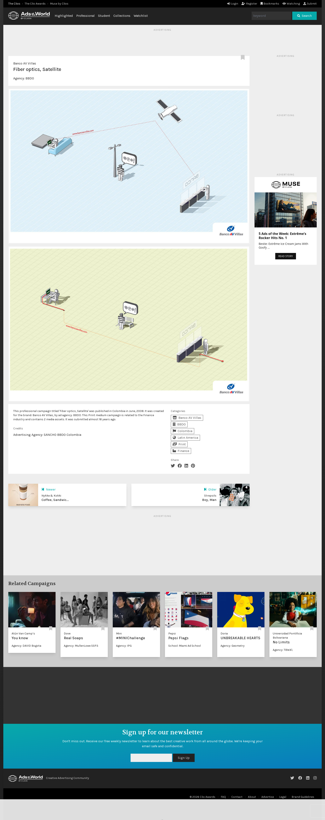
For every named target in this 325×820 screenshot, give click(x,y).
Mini (119, 633)
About (252, 797)
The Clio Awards (35, 3)
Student (104, 16)
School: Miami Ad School (184, 645)
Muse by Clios (59, 3)
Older (210, 489)
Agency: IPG (124, 645)
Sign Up (184, 758)
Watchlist (141, 16)
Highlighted (64, 16)
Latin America (185, 438)
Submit (310, 3)
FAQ (223, 797)
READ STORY (285, 256)
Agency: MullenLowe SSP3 (81, 645)
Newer (48, 489)
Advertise (267, 797)
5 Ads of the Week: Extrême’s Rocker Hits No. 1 (282, 235)
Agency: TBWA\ (283, 650)
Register (249, 3)
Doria (224, 633)
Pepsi (172, 633)
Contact (237, 797)
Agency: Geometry (233, 645)
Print (179, 444)
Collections (121, 16)
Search (304, 16)
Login (232, 3)
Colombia (182, 431)
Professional (85, 16)
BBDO (29, 78)
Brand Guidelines (303, 797)
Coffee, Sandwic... (55, 500)
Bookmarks (270, 3)
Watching (291, 3)
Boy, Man (209, 500)
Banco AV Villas (24, 63)
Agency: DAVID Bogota (26, 645)
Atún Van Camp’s (23, 633)
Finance (181, 451)
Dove (67, 633)
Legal (282, 797)
